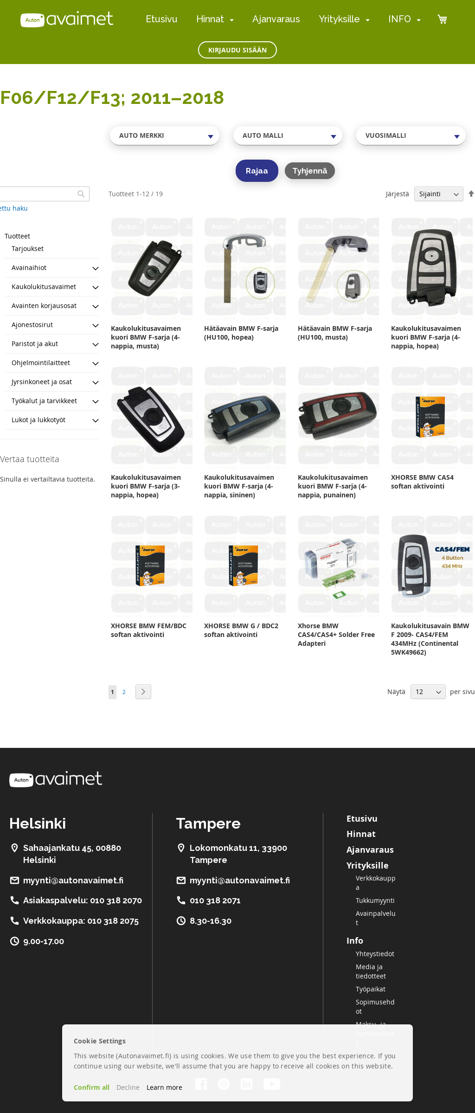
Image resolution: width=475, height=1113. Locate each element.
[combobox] (164, 135)
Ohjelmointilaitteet (41, 362)
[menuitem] (230, 19)
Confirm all (91, 1087)
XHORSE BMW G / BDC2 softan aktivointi (241, 630)
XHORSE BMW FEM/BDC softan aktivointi (148, 630)
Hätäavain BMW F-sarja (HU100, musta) (335, 332)
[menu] (283, 19)
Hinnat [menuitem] (210, 19)
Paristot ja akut (35, 343)
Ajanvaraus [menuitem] (276, 19)
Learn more (164, 1087)
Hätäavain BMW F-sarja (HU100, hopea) (241, 332)
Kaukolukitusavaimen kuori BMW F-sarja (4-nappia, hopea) (426, 337)
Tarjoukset (28, 248)
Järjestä (397, 193)
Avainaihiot (29, 267)
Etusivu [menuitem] (162, 19)
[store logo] (66, 19)
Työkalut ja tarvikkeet (44, 400)
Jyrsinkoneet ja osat (42, 381)
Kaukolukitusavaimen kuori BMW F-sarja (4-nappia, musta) (146, 337)
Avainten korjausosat (44, 305)
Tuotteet (17, 236)
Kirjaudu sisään (237, 49)
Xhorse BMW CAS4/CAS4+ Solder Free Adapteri (336, 634)
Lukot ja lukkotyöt (38, 419)
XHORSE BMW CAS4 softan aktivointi (422, 481)
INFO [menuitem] (399, 19)
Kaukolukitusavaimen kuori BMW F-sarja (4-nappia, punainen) (333, 486)
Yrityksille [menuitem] (339, 19)
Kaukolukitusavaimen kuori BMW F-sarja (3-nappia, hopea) (146, 486)
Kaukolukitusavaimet (44, 286)
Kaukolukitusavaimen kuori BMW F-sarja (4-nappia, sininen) (239, 486)
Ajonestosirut (32, 324)
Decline (128, 1087)
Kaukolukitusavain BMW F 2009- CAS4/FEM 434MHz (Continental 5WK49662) (430, 638)
